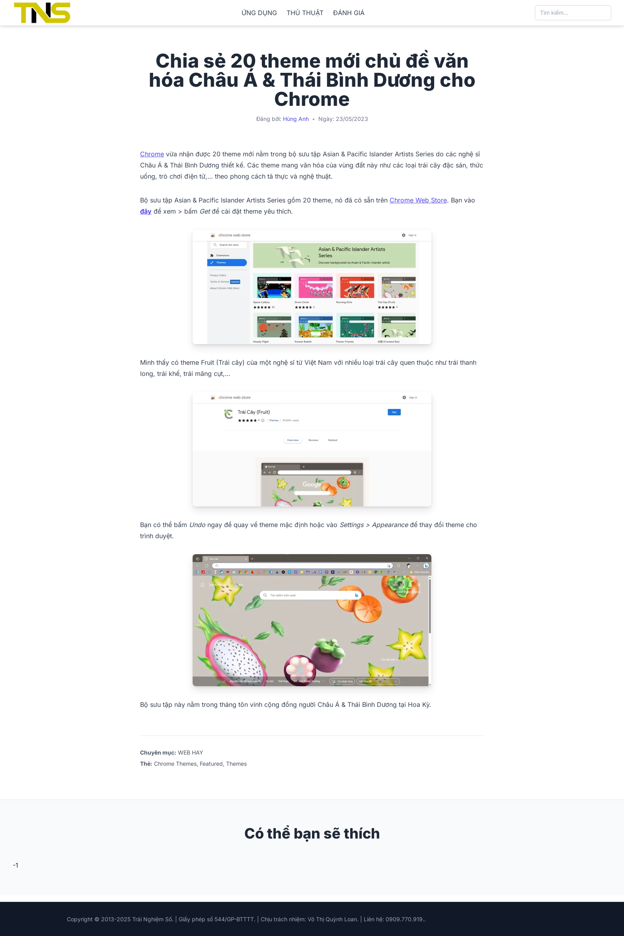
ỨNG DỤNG (259, 13)
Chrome (152, 154)
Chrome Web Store (418, 200)
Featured (211, 763)
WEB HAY (190, 752)
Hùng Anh (296, 118)
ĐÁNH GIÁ (349, 13)
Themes (236, 763)
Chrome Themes (175, 763)
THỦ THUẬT (305, 13)
